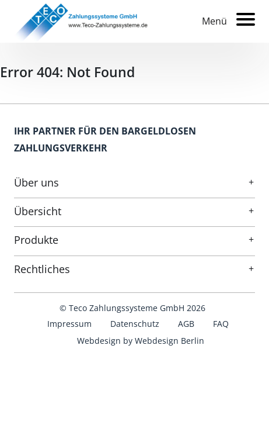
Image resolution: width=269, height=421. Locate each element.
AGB (186, 323)
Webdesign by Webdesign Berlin (140, 340)
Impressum (69, 323)
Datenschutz (134, 323)
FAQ (221, 323)
